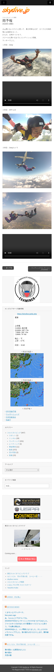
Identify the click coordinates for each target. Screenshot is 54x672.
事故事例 (12, 447)
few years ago (10, 615)
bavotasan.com (37, 670)
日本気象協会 (11, 417)
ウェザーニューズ (12, 414)
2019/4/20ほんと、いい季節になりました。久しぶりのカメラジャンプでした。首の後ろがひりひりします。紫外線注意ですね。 (26, 632)
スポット (12, 435)
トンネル (12, 438)
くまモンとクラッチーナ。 (15, 612)
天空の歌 (8, 655)
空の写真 (12, 452)
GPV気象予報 (11, 411)
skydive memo (12, 579)
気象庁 (8, 420)
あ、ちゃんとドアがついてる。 (16, 618)
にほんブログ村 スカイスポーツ (19, 585)
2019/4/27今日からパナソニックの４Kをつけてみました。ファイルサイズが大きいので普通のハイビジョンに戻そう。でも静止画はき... (27, 623)
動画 (15, 17)
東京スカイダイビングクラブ (18, 573)
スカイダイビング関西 (15, 582)
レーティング (14, 444)
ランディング (14, 441)
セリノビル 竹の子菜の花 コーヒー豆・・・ (25, 576)
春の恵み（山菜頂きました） (16, 650)
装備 (10, 455)
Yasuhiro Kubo (12, 588)
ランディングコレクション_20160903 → (40, 269)
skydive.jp (26, 667)
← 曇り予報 (8, 268)
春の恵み (8, 652)
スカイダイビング (7, 17)
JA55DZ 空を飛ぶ (14, 597)
